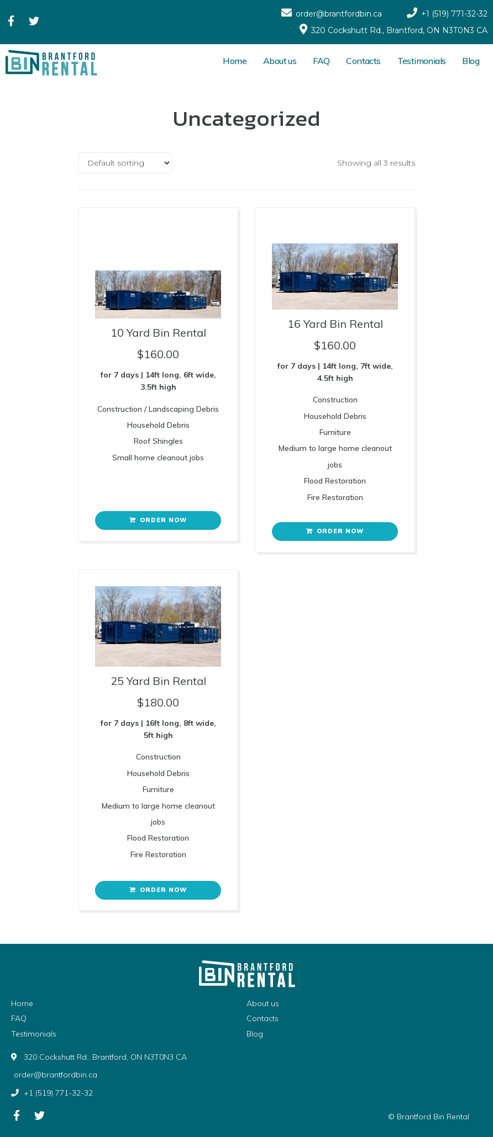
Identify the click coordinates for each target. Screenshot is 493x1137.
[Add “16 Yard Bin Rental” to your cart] (335, 531)
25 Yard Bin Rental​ (158, 681)
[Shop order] (125, 162)
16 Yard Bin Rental (335, 324)
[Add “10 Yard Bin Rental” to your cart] (158, 520)
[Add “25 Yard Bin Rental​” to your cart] (158, 890)
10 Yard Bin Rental (158, 332)
